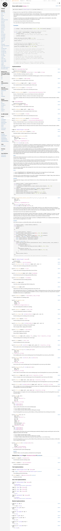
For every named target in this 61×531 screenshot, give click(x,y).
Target (16, 471)
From (18, 515)
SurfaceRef (27, 78)
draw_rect (2, 28)
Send (18, 487)
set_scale (2, 54)
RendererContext (4, 122)
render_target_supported (5, 45)
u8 (20, 447)
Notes (14, 155)
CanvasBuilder (3, 119)
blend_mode (3, 12)
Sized (20, 505)
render (20, 6)
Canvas (3, 8)
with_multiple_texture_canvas (5, 67)
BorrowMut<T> (3, 105)
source (57, 5)
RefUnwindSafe (3, 90)
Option (27, 314)
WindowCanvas (3, 156)
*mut (24, 262)
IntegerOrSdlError (24, 304)
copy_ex (2, 18)
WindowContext (39, 120)
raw (1, 42)
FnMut (19, 204)
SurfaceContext (39, 92)
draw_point (3, 25)
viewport (18, 318)
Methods (3, 11)
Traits (2, 144)
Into (26, 264)
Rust (49, 0)
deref (15, 475)
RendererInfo (3, 123)
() (18, 140)
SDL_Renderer (28, 262)
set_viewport (3, 55)
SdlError (2, 125)
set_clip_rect (19, 323)
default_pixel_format (4, 19)
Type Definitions (4, 153)
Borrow (18, 507)
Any (1, 102)
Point (26, 345)
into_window (3, 37)
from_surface (3, 34)
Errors (14, 170)
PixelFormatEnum (35, 118)
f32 (31, 335)
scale (2, 47)
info (1, 77)
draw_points (18, 349)
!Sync (2, 93)
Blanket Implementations (4, 100)
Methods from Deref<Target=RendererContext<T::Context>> (5, 73)
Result (36, 72)
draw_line (2, 22)
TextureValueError (4, 138)
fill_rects (2, 32)
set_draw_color (3, 51)
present (2, 41)
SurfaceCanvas (3, 155)
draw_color (3, 21)
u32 (31, 295)
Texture (2, 126)
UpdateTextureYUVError (5, 141)
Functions (3, 148)
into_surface (3, 35)
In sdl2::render (4, 114)
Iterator (16, 205)
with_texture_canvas (4, 68)
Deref (2, 84)
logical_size (3, 38)
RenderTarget (26, 9)
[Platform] (23, 1)
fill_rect (2, 31)
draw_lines (3, 24)
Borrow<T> (2, 103)
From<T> (2, 106)
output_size (18, 295)
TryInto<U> (2, 110)
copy (17, 395)
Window (20, 101)
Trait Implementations (4, 82)
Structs (2, 116)
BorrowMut (19, 511)
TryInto (20, 525)
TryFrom (20, 521)
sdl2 (17, 6)
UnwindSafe (3, 96)
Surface (23, 69)
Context (39, 455)
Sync (18, 489)
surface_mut (3, 58)
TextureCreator (3, 128)
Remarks (15, 451)
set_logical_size (20, 300)
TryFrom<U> (3, 109)
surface (2, 57)
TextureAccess (3, 137)
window (2, 64)
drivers (2, 150)
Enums (2, 132)
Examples (15, 25)
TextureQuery (3, 129)
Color (28, 264)
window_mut (3, 65)
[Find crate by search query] (57, 1)
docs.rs (45, 0)
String (42, 72)
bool (34, 131)
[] (59, 5)
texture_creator (3, 60)
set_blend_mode (3, 48)
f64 (18, 420)
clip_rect (2, 15)
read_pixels (3, 44)
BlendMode (3, 134)
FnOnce (19, 142)
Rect (31, 314)
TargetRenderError (4, 135)
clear (17, 282)
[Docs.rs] (2, 1)
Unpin (18, 491)
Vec (19, 447)
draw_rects (3, 29)
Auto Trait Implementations (4, 88)
